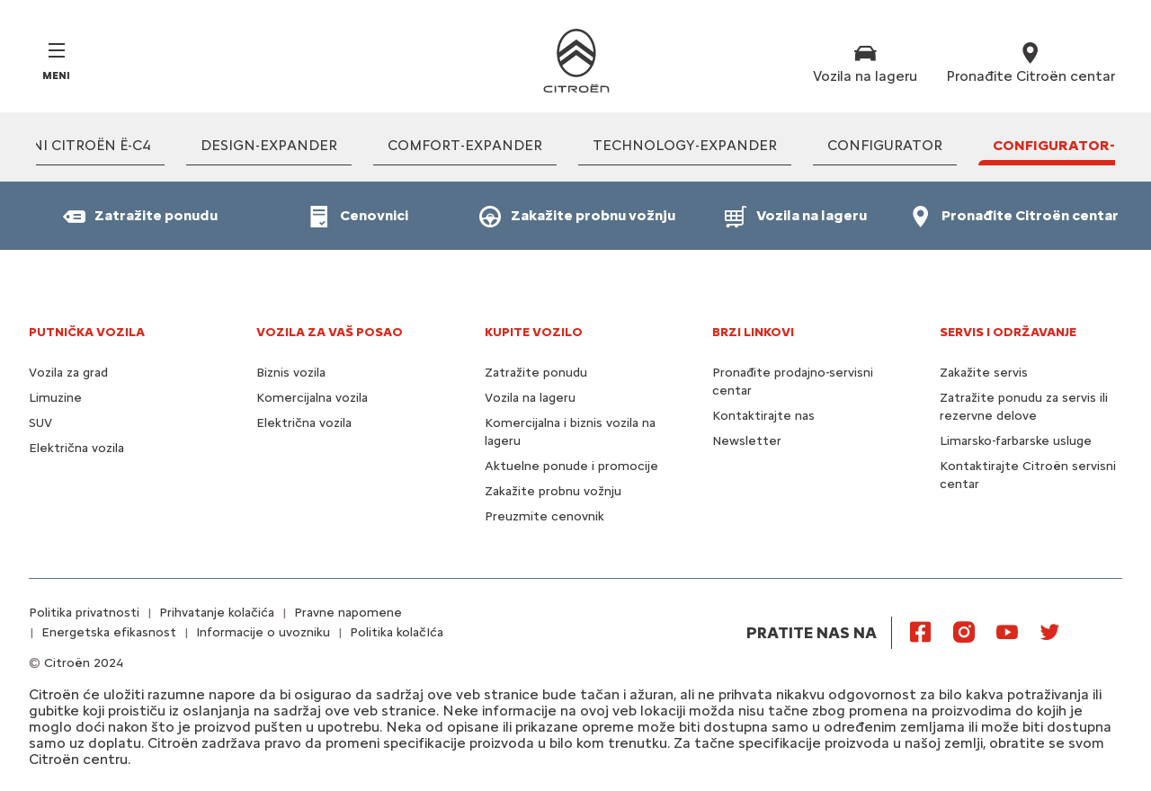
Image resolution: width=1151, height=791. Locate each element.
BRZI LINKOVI (753, 332)
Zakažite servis (984, 372)
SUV (40, 423)
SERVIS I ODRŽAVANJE (1008, 332)
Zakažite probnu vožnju (553, 491)
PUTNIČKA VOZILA (87, 332)
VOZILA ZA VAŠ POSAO (329, 332)
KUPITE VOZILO (534, 332)
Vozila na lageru (530, 397)
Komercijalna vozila (312, 397)
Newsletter (746, 441)
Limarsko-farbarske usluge (1016, 441)
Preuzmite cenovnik (544, 516)
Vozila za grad (68, 372)
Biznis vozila (291, 372)
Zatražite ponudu (536, 372)
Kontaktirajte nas (763, 415)
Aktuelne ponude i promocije (571, 466)
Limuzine (55, 397)
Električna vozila (76, 448)
